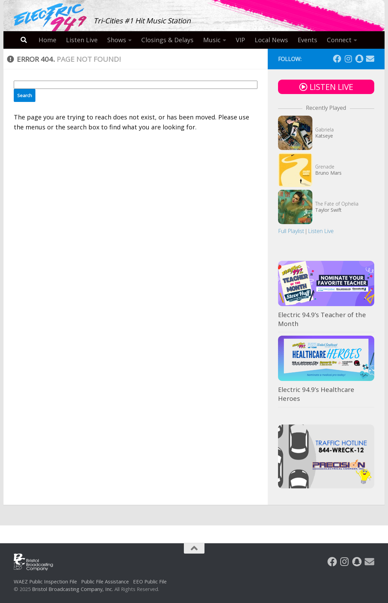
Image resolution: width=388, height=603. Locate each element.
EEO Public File (150, 581)
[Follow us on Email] (370, 59)
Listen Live (82, 40)
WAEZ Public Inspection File (45, 581)
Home (47, 40)
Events (307, 40)
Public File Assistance (105, 581)
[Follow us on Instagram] (348, 59)
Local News (271, 40)
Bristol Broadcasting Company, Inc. (72, 588)
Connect (339, 40)
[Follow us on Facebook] (337, 59)
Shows (116, 40)
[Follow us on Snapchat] (359, 59)
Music (212, 40)
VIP (240, 40)
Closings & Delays (167, 40)
